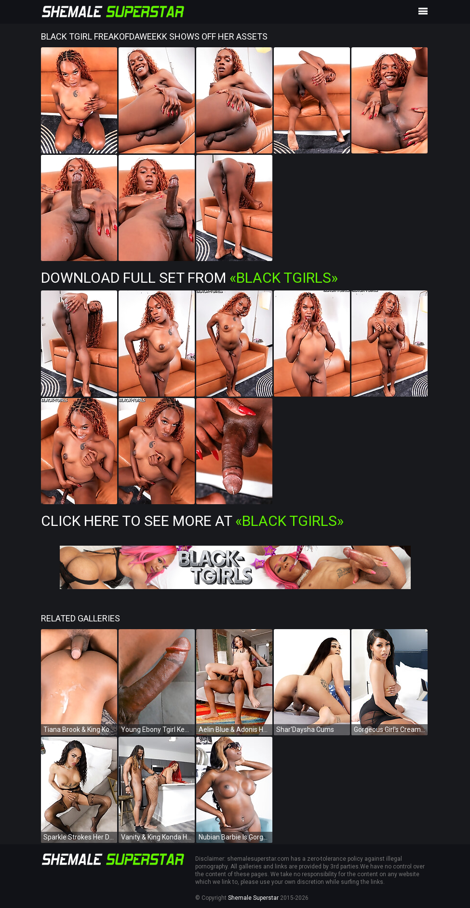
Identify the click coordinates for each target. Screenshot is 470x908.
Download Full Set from (189, 277)
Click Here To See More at (192, 520)
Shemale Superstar (253, 897)
